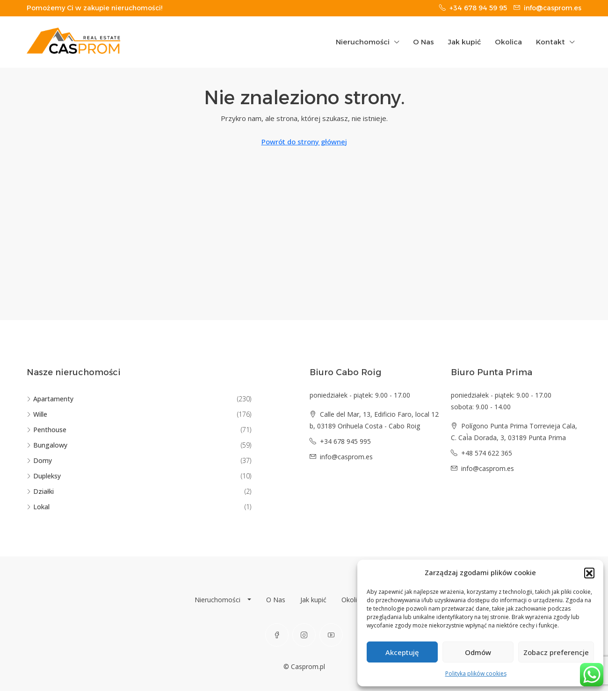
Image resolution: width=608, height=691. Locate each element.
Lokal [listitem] (38, 506)
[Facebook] (277, 635)
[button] (589, 572)
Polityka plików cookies (476, 673)
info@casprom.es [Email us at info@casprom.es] (346, 456)
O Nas (423, 41)
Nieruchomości (363, 41)
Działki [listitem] (40, 491)
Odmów (478, 652)
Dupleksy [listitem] (44, 475)
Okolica (508, 41)
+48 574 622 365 (486, 453)
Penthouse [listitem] (46, 429)
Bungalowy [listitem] (47, 445)
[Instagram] (304, 635)
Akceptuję (402, 652)
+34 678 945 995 (345, 441)
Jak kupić (464, 41)
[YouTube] (331, 635)
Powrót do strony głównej (304, 141)
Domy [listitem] (39, 460)
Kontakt (550, 41)
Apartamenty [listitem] (50, 398)
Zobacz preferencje (556, 652)
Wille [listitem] (37, 414)
